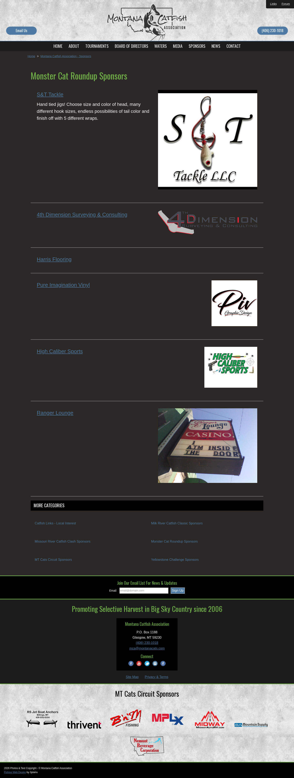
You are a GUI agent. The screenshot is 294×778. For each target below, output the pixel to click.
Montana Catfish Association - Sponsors (65, 56)
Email (112, 590)
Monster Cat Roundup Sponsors (174, 541)
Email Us (21, 30)
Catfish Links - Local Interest (55, 523)
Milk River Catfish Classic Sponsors (177, 523)
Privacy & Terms (156, 677)
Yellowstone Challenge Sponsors (175, 559)
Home (31, 56)
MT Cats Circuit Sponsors (53, 559)
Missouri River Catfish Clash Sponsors (62, 541)
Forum (286, 4)
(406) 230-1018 (272, 30)
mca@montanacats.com (147, 648)
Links (273, 4)
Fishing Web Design (15, 772)
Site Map (132, 677)
